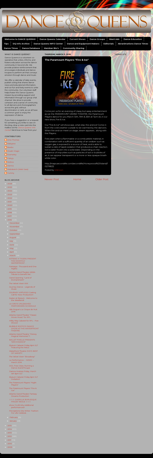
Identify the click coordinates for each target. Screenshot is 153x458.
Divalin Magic (13, 151)
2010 (9, 443)
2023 (10, 194)
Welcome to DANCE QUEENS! (20, 39)
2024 (10, 191)
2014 (9, 429)
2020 (10, 205)
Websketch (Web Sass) (17, 169)
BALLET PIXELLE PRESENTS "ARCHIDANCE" (22, 341)
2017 (9, 216)
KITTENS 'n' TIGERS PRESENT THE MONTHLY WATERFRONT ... (22, 261)
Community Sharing (73, 48)
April (12, 252)
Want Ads (114, 39)
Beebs (10, 147)
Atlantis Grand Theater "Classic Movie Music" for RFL (22, 316)
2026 (10, 184)
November (15, 226)
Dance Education (133, 39)
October (14, 230)
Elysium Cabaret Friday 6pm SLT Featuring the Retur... (23, 346)
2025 (10, 187)
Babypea (11, 144)
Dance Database (31, 48)
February (14, 417)
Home (77, 179)
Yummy (10, 173)
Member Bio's (51, 48)
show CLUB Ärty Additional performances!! (21, 406)
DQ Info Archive (21, 43)
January (13, 421)
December (15, 223)
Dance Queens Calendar (52, 39)
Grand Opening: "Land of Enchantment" (20, 279)
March (13, 255)
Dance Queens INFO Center (48, 43)
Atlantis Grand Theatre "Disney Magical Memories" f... (23, 335)
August (13, 237)
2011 (9, 440)
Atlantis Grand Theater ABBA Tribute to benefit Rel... (22, 273)
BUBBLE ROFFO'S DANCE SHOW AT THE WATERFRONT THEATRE (24, 328)
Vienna (10, 166)
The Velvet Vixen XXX (18, 283)
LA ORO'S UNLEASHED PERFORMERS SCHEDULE (22, 305)
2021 (9, 202)
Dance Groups (97, 39)
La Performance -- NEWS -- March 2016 (21, 361)
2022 (10, 198)
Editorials (109, 43)
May (12, 248)
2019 (9, 209)
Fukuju (10, 158)
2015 (9, 425)
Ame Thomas (13, 140)
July (11, 241)
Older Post (101, 179)
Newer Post (52, 179)
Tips (6, 43)
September (15, 234)
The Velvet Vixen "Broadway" (22, 357)
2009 (10, 447)
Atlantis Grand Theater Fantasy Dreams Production (23, 395)
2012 (9, 436)
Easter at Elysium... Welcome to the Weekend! (23, 299)
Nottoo (10, 162)
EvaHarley (11, 155)
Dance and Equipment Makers (83, 43)
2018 (9, 212)
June (12, 245)
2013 (9, 433)
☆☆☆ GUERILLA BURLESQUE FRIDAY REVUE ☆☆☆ (22, 400)
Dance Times (11, 48)
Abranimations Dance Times (133, 43)
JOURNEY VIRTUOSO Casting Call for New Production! (22, 293)
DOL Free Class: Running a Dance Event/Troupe (21, 367)
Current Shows (78, 39)
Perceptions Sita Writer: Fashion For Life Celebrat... (23, 412)
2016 (9, 220)
